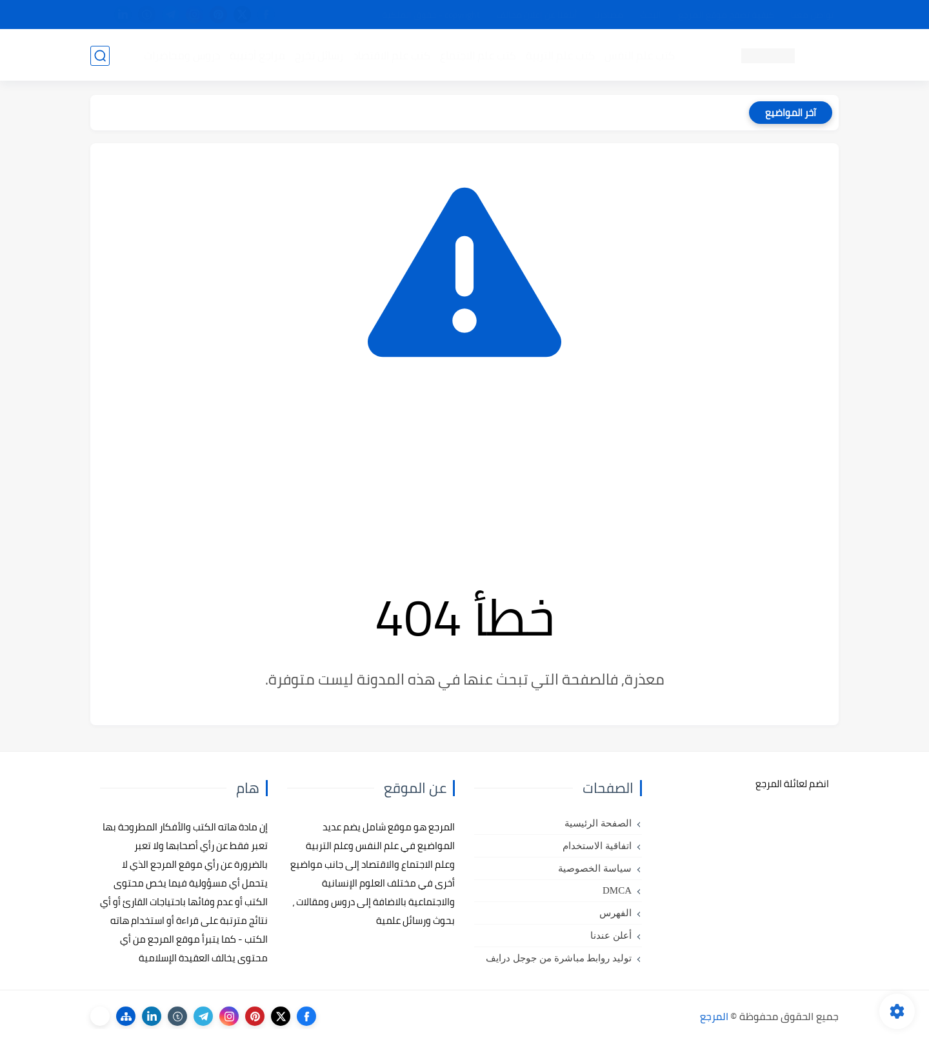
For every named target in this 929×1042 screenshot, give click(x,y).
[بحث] (100, 56)
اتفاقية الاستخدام (597, 846)
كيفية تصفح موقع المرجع (726, 14)
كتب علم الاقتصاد (391, 55)
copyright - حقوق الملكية (431, 14)
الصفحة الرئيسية (598, 823)
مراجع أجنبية (257, 55)
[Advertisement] (464, 471)
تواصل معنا (812, 14)
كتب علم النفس (639, 55)
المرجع (714, 1016)
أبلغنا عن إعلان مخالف (537, 14)
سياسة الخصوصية (595, 868)
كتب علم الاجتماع (477, 55)
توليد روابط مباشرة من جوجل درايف (559, 958)
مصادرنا (608, 14)
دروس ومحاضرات (181, 55)
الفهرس (615, 913)
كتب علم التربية (559, 55)
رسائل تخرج (318, 55)
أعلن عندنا (611, 935)
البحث (650, 14)
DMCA (617, 890)
